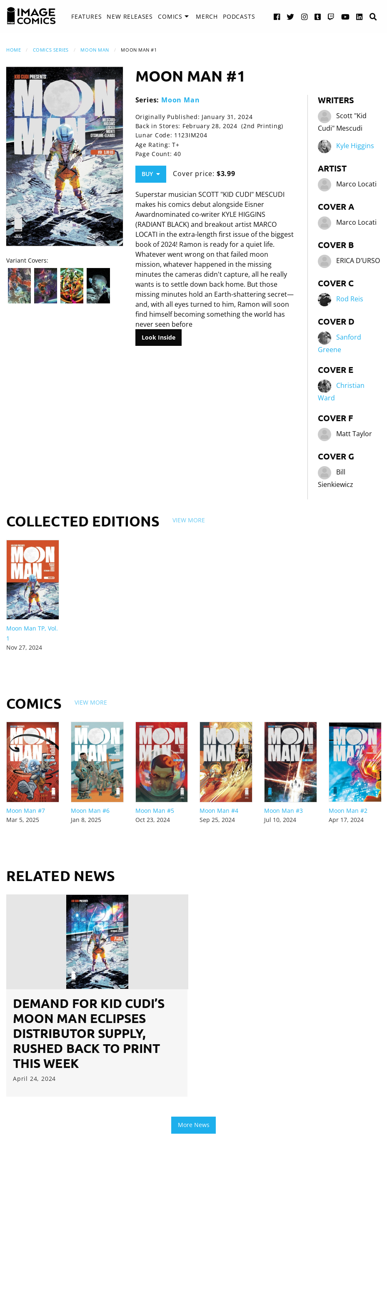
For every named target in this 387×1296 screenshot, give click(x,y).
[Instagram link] (304, 16)
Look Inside (158, 337)
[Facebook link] (277, 16)
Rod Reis (349, 298)
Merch (207, 16)
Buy (151, 174)
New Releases (130, 16)
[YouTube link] (345, 16)
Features (86, 16)
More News (194, 1125)
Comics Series (51, 50)
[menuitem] (86, 17)
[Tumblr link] (318, 16)
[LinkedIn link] (359, 16)
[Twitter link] (291, 16)
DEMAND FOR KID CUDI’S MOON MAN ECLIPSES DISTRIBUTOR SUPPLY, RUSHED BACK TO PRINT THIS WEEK (89, 1033)
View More (188, 520)
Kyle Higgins (355, 145)
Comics (170, 16)
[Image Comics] (31, 16)
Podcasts (239, 16)
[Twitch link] (331, 16)
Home (13, 50)
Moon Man (94, 50)
